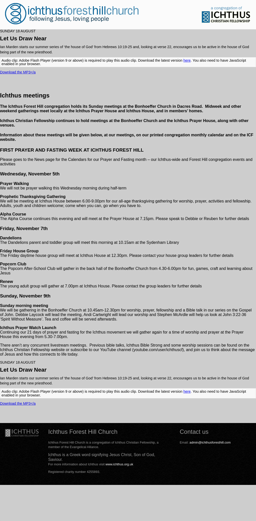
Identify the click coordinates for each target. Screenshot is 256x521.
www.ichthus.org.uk (119, 464)
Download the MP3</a (18, 72)
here (187, 60)
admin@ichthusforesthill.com (210, 442)
